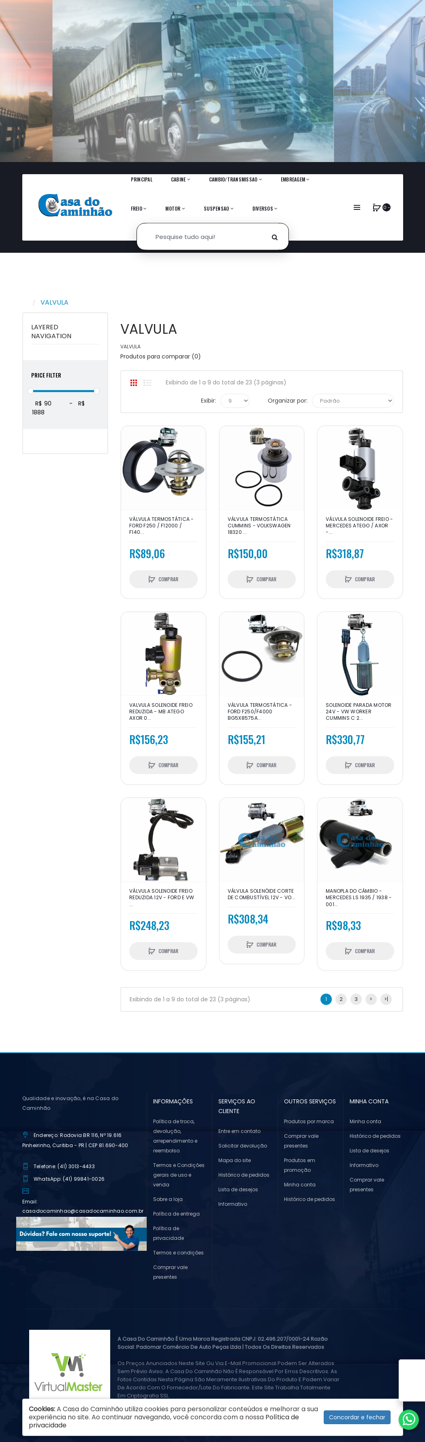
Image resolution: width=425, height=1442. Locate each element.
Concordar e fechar (357, 1417)
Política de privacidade (168, 1233)
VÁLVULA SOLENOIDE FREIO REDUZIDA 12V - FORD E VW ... (161, 897)
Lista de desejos (238, 1189)
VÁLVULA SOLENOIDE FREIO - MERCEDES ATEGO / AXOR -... (359, 525)
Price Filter (46, 375)
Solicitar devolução (242, 1145)
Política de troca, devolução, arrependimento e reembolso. (175, 1136)
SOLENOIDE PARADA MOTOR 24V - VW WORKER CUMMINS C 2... (359, 711)
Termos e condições (178, 1252)
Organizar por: (288, 401)
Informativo (232, 1204)
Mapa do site (234, 1160)
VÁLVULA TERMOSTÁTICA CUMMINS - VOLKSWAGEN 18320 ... (259, 525)
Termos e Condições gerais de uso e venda (179, 1175)
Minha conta (300, 1184)
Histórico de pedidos (243, 1174)
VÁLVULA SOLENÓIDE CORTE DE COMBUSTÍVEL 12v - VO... (262, 894)
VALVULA (54, 302)
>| (386, 999)
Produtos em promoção (299, 1165)
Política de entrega (176, 1213)
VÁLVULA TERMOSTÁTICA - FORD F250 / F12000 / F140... (161, 525)
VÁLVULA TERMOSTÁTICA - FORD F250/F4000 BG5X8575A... (260, 711)
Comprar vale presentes (170, 1272)
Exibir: (208, 401)
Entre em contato (239, 1131)
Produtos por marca (309, 1121)
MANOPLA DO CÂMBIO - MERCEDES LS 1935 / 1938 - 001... (359, 897)
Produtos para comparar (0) (160, 356)
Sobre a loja (168, 1199)
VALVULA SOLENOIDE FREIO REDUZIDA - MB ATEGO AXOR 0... (160, 711)
